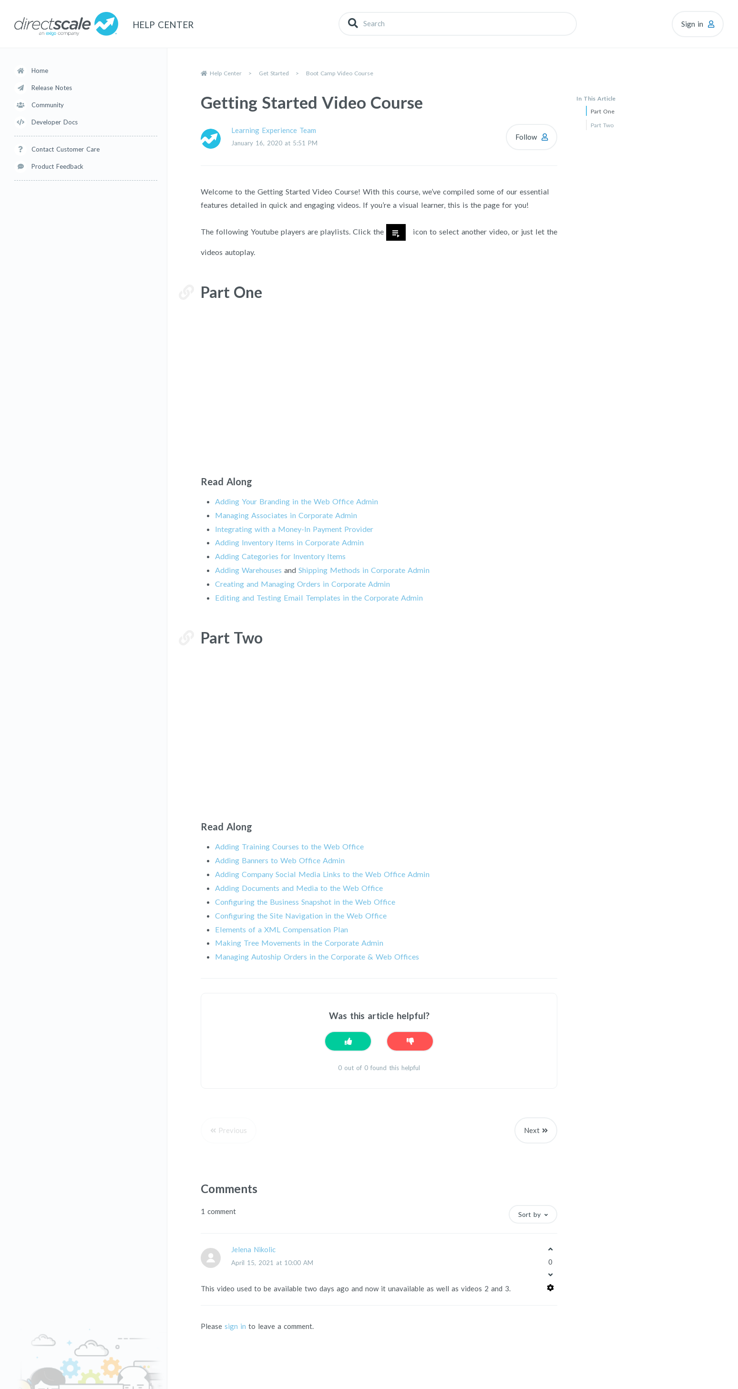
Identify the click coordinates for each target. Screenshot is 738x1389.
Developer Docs (54, 122)
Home (39, 70)
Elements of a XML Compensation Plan (281, 929)
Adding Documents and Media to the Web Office (299, 887)
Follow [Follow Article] (526, 137)
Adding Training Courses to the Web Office (289, 846)
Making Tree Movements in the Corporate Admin (299, 942)
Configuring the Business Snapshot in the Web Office (305, 901)
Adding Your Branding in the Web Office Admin (296, 501)
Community (47, 105)
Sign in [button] (692, 24)
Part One (603, 111)
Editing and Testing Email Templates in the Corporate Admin (319, 597)
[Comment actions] (550, 1287)
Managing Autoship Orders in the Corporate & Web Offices (317, 956)
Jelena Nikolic (253, 1249)
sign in (235, 1326)
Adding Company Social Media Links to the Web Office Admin (322, 873)
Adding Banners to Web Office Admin (280, 860)
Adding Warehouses (248, 569)
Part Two (602, 125)
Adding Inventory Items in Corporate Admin (289, 542)
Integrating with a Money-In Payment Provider (294, 528)
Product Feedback (57, 166)
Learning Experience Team (273, 130)
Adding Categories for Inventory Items (280, 556)
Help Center (226, 73)
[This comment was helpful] (550, 1249)
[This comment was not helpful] (550, 1274)
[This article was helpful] (348, 1041)
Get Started (274, 73)
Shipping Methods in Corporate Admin (364, 569)
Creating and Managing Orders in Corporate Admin (302, 583)
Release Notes (51, 88)
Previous (232, 1130)
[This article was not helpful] (410, 1041)
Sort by (529, 1214)
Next (532, 1130)
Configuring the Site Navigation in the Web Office (301, 915)
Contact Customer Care (65, 149)
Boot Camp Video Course (339, 73)
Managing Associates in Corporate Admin (286, 515)
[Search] (457, 23)
